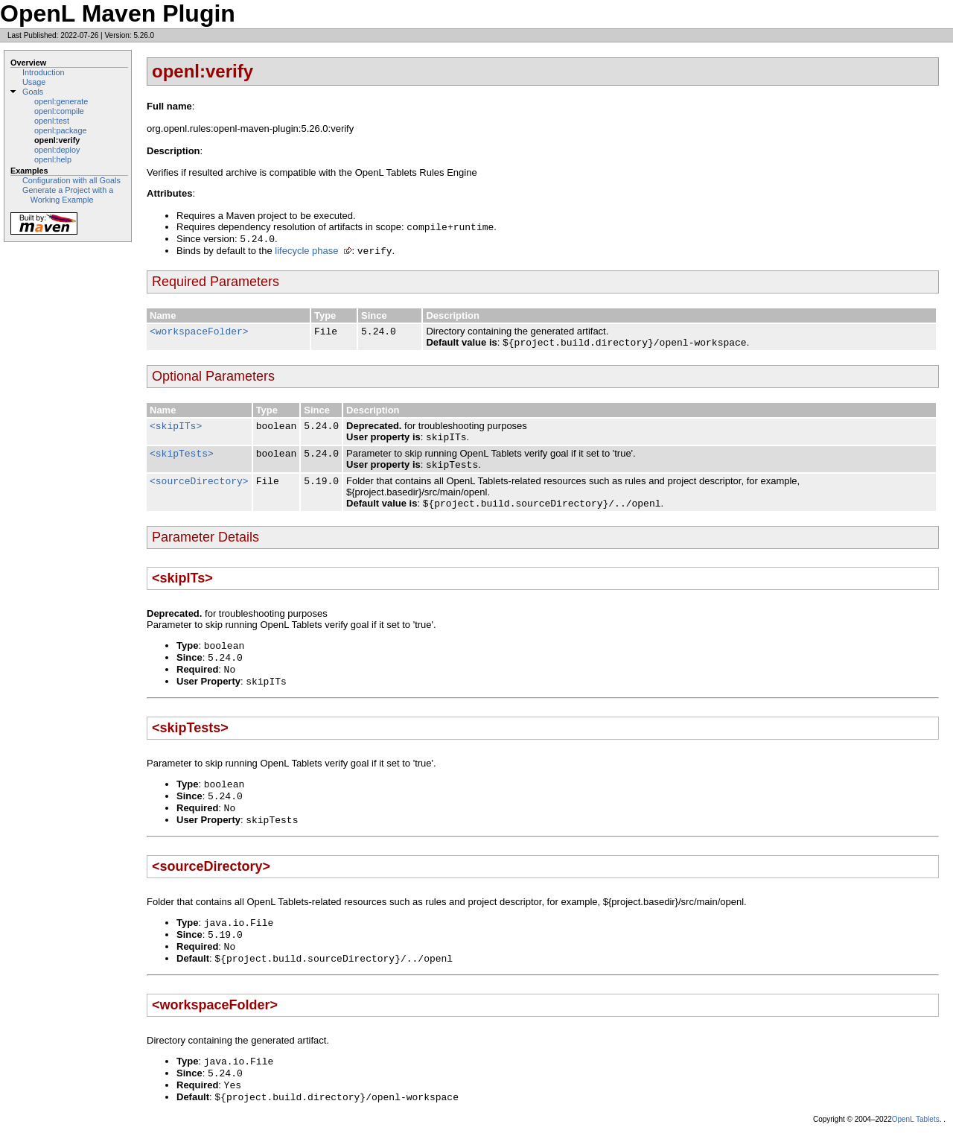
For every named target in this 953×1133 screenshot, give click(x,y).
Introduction (43, 72)
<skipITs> (176, 426)
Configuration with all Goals (71, 180)
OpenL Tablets (916, 1119)
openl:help (52, 159)
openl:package (60, 130)
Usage (33, 81)
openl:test (51, 120)
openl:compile (59, 111)
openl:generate (61, 101)
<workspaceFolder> (199, 331)
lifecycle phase (306, 250)
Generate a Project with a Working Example (67, 194)
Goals (32, 91)
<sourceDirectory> (199, 481)
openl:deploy (57, 149)
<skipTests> (182, 454)
